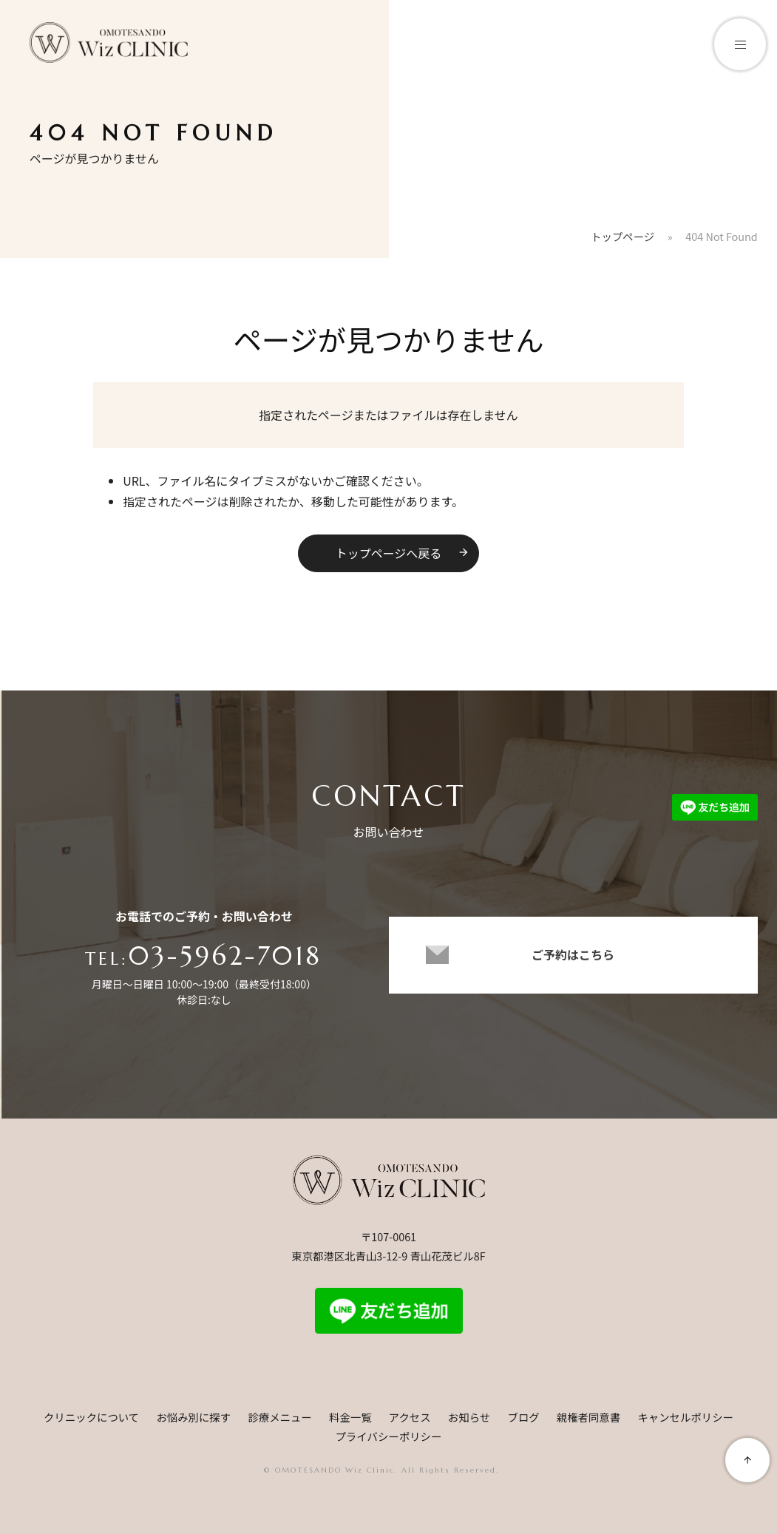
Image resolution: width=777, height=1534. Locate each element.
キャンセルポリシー (685, 1417)
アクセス (410, 1417)
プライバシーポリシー (389, 1436)
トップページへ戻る (403, 553)
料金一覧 (350, 1417)
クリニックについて (91, 1417)
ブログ (523, 1417)
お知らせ (469, 1417)
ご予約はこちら (573, 960)
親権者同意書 (588, 1417)
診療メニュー (279, 1417)
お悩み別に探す (193, 1417)
